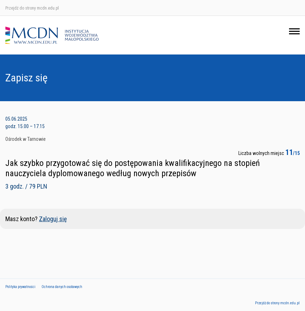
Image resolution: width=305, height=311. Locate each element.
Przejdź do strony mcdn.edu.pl (32, 8)
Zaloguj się (53, 219)
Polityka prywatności (20, 287)
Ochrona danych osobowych (61, 287)
